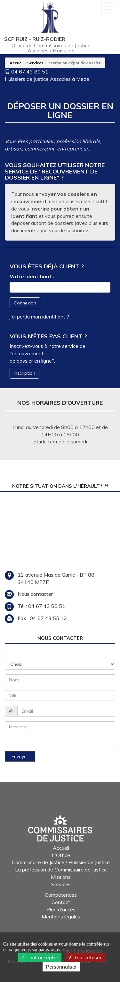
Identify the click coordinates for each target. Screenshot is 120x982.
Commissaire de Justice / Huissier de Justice (61, 862)
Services (35, 62)
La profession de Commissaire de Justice (61, 869)
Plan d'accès (61, 909)
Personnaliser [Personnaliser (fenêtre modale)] (61, 966)
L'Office (61, 855)
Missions (61, 877)
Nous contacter (35, 594)
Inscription (24, 373)
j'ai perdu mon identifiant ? (39, 316)
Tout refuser (84, 957)
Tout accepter (39, 957)
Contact (61, 902)
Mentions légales (61, 916)
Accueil (16, 62)
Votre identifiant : (32, 276)
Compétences (61, 895)
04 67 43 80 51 (29, 71)
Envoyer (20, 756)
